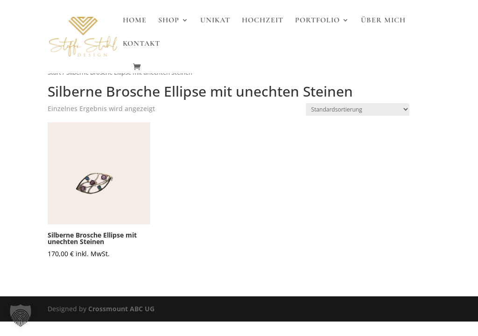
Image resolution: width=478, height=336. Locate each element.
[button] (20, 315)
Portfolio (317, 21)
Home (135, 21)
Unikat (215, 21)
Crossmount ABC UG (121, 308)
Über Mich (383, 21)
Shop (168, 21)
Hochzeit (262, 21)
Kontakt (141, 44)
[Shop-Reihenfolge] (357, 109)
